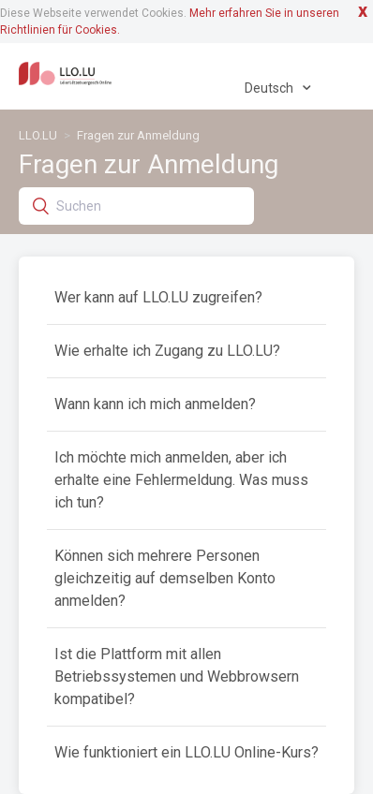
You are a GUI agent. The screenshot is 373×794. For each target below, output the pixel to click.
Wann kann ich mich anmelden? (155, 404)
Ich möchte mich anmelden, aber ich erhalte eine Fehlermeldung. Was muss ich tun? (181, 479)
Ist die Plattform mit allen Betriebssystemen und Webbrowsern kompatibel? (176, 676)
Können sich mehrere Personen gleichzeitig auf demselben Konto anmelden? (165, 578)
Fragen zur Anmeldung (138, 135)
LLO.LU (38, 135)
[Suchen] (136, 206)
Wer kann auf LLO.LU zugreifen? (158, 297)
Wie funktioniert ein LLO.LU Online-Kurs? (186, 752)
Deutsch (270, 88)
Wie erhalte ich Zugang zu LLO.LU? (167, 351)
